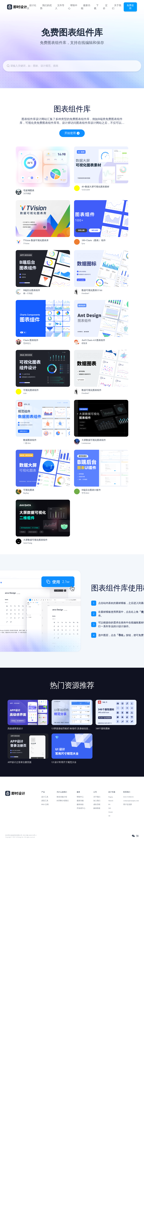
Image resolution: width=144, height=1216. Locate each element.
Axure (110, 812)
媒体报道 (96, 808)
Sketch (110, 801)
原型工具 (44, 801)
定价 (105, 7)
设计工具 (44, 797)
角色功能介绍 (62, 797)
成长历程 (96, 804)
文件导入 (59, 7)
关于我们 (116, 7)
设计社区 (31, 7)
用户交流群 (127, 804)
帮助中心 (72, 7)
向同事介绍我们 (63, 801)
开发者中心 (81, 808)
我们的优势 (46, 7)
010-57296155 (128, 797)
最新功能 (85, 7)
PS (109, 804)
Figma (110, 797)
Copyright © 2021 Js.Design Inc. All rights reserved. (20, 837)
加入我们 (96, 801)
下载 (96, 7)
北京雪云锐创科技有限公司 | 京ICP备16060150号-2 (20, 835)
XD (109, 808)
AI (109, 816)
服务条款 (80, 804)
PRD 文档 (45, 804)
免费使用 (130, 7)
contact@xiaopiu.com (131, 801)
